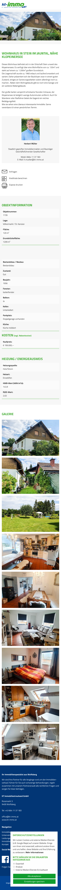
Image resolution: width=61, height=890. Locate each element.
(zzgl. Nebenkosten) (22, 335)
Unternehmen (8, 835)
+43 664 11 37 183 (13, 810)
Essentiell (20, 863)
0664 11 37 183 (33, 157)
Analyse (19, 866)
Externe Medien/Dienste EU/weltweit (32, 869)
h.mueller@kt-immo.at (34, 159)
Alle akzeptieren (34, 876)
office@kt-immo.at (10, 816)
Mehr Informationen (34, 852)
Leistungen (6, 838)
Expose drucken (16, 184)
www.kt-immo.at (9, 819)
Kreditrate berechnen (18, 178)
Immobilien (6, 832)
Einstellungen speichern (34, 881)
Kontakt (5, 844)
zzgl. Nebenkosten (49, 35)
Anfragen (13, 171)
